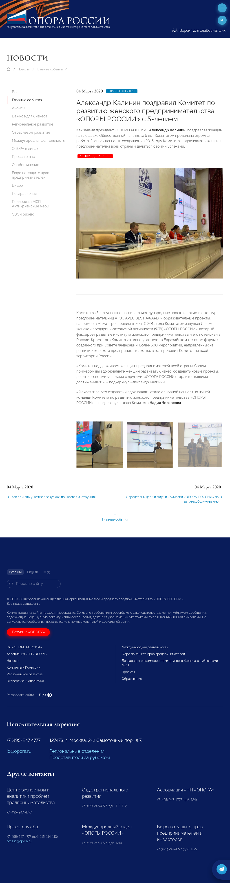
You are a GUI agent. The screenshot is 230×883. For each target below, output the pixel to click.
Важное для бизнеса (29, 116)
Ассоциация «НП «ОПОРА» (27, 654)
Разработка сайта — (29, 695)
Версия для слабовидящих (199, 30)
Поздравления (24, 193)
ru (222, 20)
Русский (15, 572)
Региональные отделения (76, 751)
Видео (17, 185)
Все (15, 92)
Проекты (128, 672)
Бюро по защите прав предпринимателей (30, 175)
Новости (24, 69)
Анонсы (18, 108)
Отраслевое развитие (31, 132)
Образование (132, 679)
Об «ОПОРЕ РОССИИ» (24, 647)
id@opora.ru (19, 751)
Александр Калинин (95, 156)
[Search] (34, 584)
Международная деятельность (38, 140)
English (32, 572)
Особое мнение (25, 165)
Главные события (50, 69)
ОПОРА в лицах (25, 148)
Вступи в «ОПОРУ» (28, 632)
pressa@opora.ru (19, 841)
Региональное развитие (32, 124)
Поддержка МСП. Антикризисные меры (30, 204)
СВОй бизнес (23, 214)
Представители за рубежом (79, 757)
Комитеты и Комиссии (23, 667)
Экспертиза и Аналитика (25, 681)
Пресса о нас (23, 157)
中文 (47, 572)
